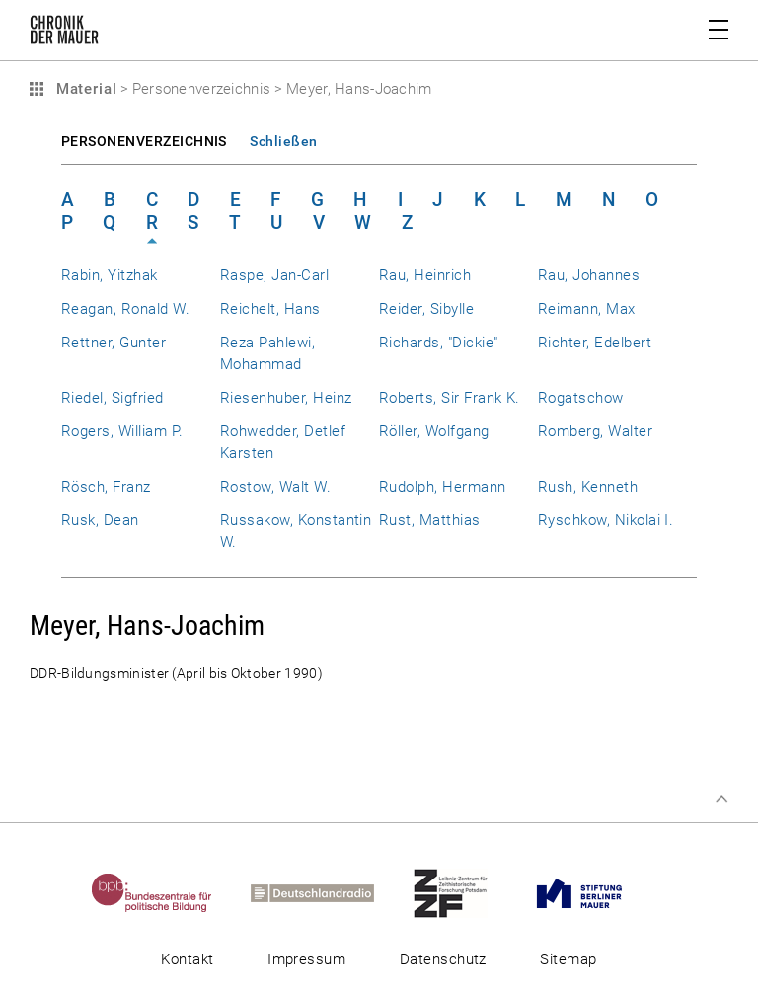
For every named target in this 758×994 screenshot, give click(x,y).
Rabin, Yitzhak (109, 275)
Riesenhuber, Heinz (285, 398)
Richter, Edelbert (594, 342)
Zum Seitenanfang (721, 799)
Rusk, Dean (100, 520)
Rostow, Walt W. (275, 487)
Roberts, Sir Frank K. (449, 398)
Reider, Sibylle (426, 309)
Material (83, 89)
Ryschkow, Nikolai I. (605, 520)
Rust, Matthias (430, 520)
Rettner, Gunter (113, 342)
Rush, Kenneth (588, 487)
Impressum (306, 959)
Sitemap (568, 959)
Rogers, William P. (122, 431)
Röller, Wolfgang (434, 431)
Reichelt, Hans (270, 309)
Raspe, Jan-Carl (274, 275)
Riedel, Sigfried (112, 398)
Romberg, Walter (595, 431)
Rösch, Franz (106, 487)
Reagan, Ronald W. (125, 309)
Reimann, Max (587, 309)
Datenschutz (443, 959)
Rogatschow (581, 398)
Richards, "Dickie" (438, 342)
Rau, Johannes (589, 275)
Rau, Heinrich (425, 275)
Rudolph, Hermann (442, 487)
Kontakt (187, 959)
